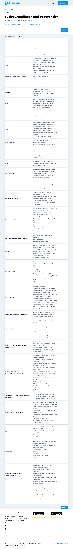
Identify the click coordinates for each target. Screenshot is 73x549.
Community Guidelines (9, 520)
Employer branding (22, 518)
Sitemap (39, 543)
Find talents (20, 516)
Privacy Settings (32, 543)
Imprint (19, 543)
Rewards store (8, 518)
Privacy (14, 543)
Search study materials (10, 516)
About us (25, 543)
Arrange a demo (21, 520)
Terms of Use (7, 543)
